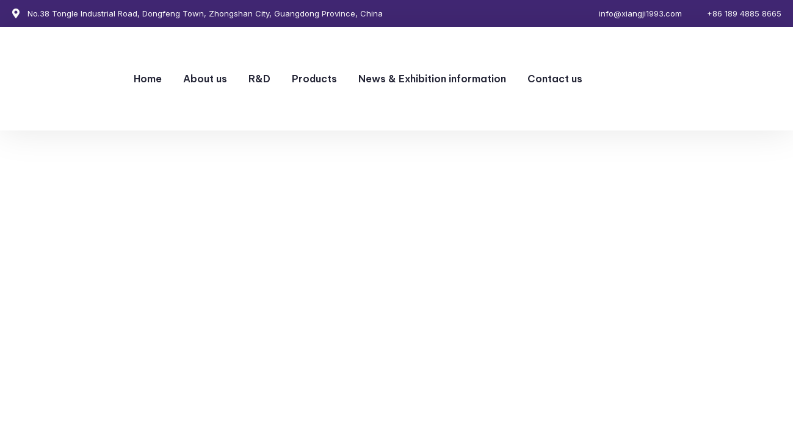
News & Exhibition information (432, 79)
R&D (259, 79)
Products (314, 79)
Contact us (554, 79)
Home (148, 79)
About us (205, 79)
